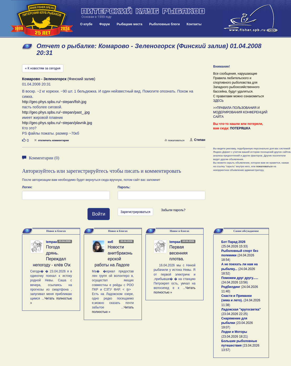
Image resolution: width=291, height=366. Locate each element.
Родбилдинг (230, 287)
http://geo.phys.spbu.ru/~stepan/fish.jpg (54, 102)
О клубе (86, 24)
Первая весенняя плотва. (178, 253)
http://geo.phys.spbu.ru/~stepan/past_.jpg (56, 112)
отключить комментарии (51, 140)
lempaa (51, 242)
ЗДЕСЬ (218, 101)
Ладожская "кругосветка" (241, 309)
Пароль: (124, 187)
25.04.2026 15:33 (234, 246)
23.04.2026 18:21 (234, 336)
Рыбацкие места (129, 24)
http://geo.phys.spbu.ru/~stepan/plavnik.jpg (57, 123)
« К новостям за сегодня (42, 68)
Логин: (27, 187)
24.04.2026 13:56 (234, 282)
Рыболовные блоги (164, 24)
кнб (110, 242)
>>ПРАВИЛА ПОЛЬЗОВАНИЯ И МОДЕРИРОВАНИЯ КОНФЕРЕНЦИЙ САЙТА (240, 112)
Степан (197, 140)
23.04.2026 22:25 (234, 314)
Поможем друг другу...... (239, 278)
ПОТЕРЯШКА (240, 128)
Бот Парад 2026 (233, 242)
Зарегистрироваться (135, 212)
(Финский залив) (58, 79)
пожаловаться (174, 140)
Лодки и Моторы (234, 332)
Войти (98, 214)
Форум (104, 24)
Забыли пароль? (173, 210)
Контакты (194, 24)
